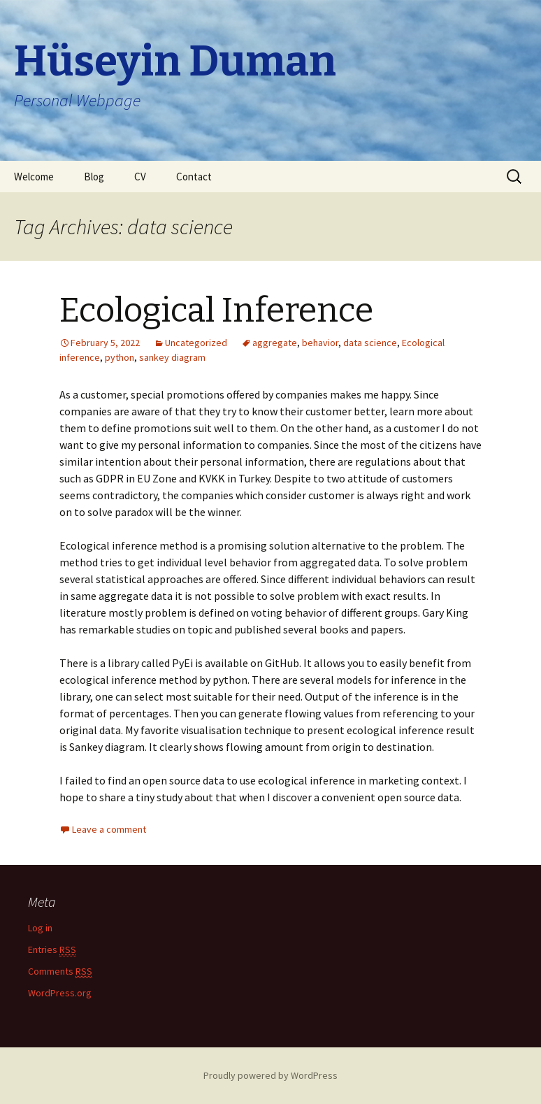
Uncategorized (196, 342)
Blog (94, 176)
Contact (194, 176)
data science (370, 342)
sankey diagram (172, 357)
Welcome (34, 176)
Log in (40, 928)
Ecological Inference (216, 310)
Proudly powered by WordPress (270, 1075)
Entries (52, 949)
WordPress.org (60, 993)
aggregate (274, 342)
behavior (320, 342)
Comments (60, 971)
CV (140, 176)
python (119, 357)
